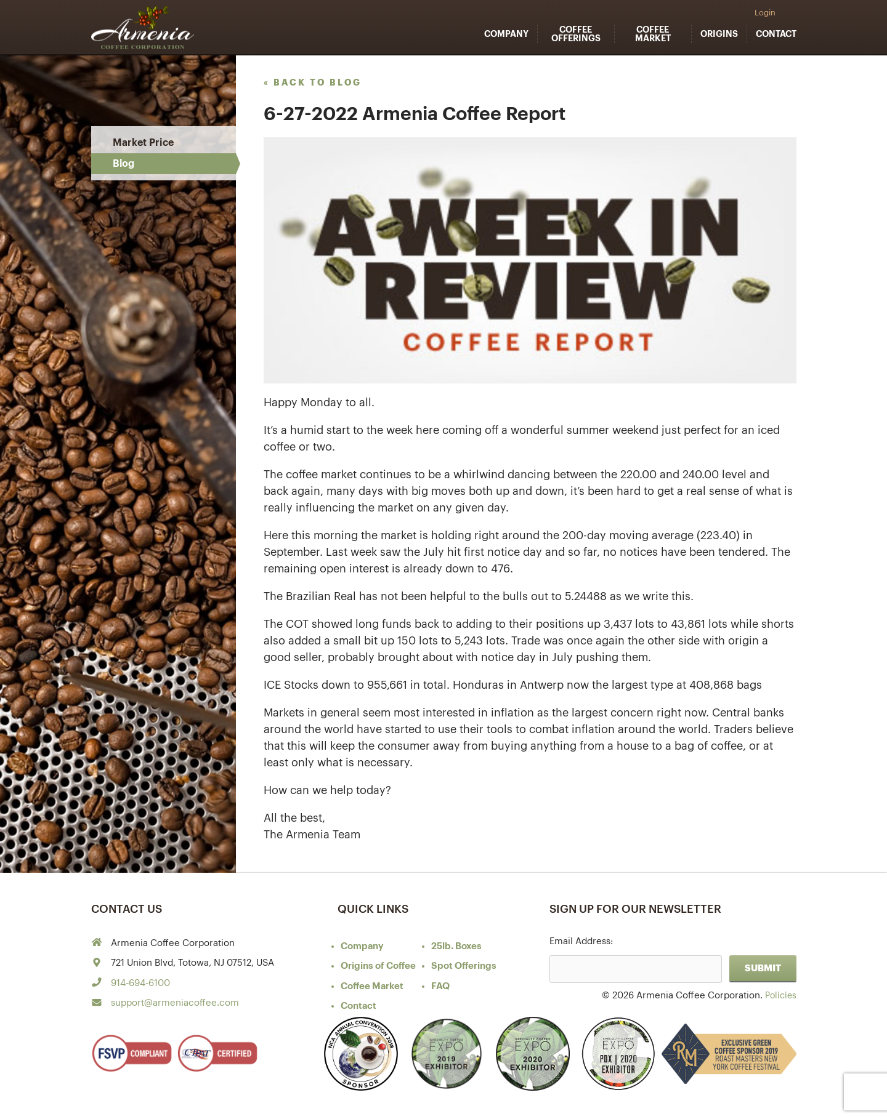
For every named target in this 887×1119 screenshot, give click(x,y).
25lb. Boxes (456, 946)
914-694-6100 (140, 983)
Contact (776, 34)
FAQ (440, 986)
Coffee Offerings (576, 33)
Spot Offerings (463, 966)
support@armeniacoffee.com (175, 1003)
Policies (779, 995)
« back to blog (313, 82)
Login (765, 13)
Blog (123, 164)
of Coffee (378, 966)
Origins (719, 34)
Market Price (143, 143)
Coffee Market (653, 33)
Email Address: (581, 941)
